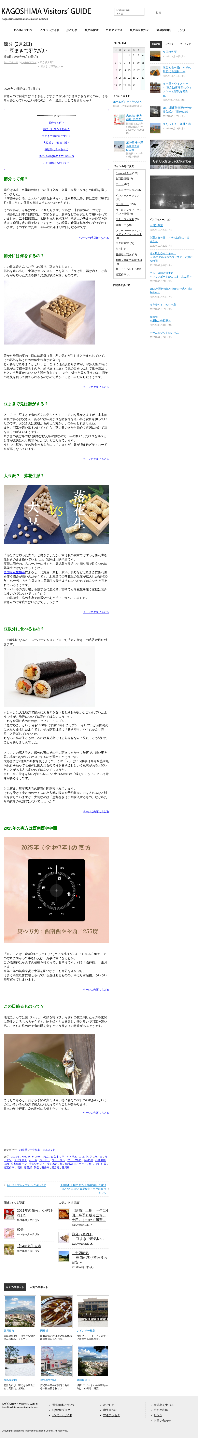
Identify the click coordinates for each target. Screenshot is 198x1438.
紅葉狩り (9, 1167)
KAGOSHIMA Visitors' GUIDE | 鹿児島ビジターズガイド (46, 12)
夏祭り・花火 (123, 254)
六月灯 (120, 248)
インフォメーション (127, 195)
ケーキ (33, 1160)
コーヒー (44, 1160)
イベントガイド (49, 30)
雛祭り (45, 1167)
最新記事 (156, 44)
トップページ (11, 62)
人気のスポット (39, 1287)
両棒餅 (44, 1330)
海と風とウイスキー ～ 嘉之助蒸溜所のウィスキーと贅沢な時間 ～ (171, 257)
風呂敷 (55, 1167)
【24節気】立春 (29, 1246)
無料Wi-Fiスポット (76, 1163)
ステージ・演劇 (125, 219)
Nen (38, 1156)
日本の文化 (48, 1149)
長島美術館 (10, 1380)
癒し (91, 1163)
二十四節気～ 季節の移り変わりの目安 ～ (89, 1257)
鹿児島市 (9, 1330)
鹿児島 (66, 1167)
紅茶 (103, 1163)
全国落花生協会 (14, 572)
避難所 (28, 1167)
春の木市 (52, 1163)
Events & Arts (123, 173)
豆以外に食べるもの (56, 149)
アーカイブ (185, 44)
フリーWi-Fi (74, 1160)
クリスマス (20, 1160)
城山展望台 (83, 1380)
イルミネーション (126, 189)
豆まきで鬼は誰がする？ (56, 136)
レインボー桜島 (86, 1330)
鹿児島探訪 (91, 30)
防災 (36, 1167)
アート (120, 184)
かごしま (71, 30)
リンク (181, 30)
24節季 (23, 1149)
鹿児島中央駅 (48, 1380)
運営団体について (63, 1405)
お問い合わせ (162, 1420)
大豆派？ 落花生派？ (56, 142)
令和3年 (88, 1160)
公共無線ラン (19, 1163)
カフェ (98, 1156)
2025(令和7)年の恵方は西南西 (56, 156)
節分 (20, 1229)
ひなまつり (57, 1156)
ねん (46, 1156)
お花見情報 (122, 178)
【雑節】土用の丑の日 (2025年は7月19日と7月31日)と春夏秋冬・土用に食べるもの (83, 1189)
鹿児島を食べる (139, 30)
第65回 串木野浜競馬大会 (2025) (134, 146)
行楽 (19, 1167)
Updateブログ (23, 30)
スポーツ (121, 224)
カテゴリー (170, 44)
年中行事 (34, 1149)
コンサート (122, 204)
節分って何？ (56, 122)
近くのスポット (15, 1287)
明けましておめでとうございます (26, 1185)
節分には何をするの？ (56, 129)
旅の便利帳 (163, 30)
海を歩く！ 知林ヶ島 (177, 124)
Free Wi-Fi (28, 1156)
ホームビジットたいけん (127, 101)
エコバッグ (85, 1156)
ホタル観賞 (122, 243)
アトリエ (71, 1156)
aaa (20, 1405)
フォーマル (58, 1160)
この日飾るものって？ (56, 162)
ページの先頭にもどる (94, 237)
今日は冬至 (170, 51)
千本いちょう (37, 1163)
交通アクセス (114, 30)
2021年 (15, 1156)
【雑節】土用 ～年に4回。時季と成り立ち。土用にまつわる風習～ (90, 1215)
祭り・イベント (125, 268)
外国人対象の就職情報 (129, 260)
